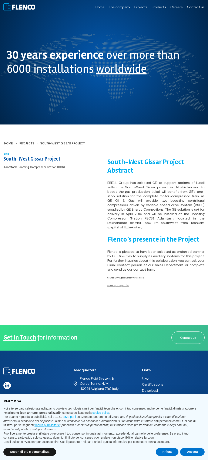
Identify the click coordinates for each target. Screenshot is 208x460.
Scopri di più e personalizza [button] (29, 451)
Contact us (196, 7)
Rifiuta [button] (167, 451)
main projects (118, 285)
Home (99, 7)
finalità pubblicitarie (47, 425)
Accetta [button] (192, 451)
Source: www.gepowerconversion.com (125, 277)
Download (150, 390)
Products (159, 7)
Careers (176, 7)
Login (146, 378)
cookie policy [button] (101, 412)
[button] (202, 400)
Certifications (152, 384)
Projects (140, 7)
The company (119, 7)
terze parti (69, 416)
